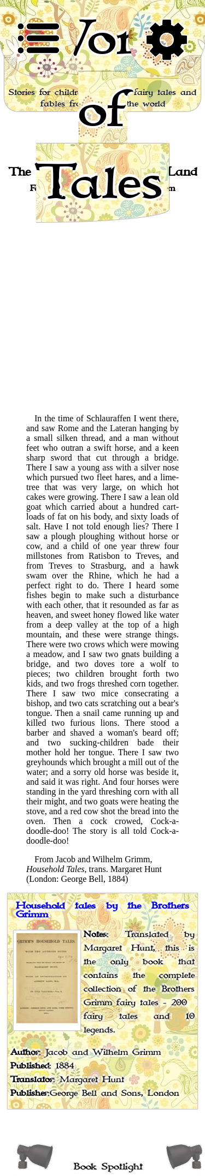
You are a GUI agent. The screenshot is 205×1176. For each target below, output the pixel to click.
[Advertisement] (102, 302)
